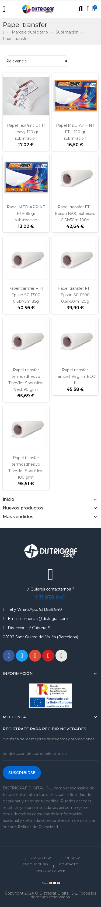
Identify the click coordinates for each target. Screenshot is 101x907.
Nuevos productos (23, 508)
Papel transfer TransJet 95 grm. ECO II (75, 376)
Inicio (8, 499)
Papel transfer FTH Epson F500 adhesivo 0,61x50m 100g (75, 213)
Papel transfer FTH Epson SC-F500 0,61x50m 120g (75, 295)
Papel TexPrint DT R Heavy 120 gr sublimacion (26, 132)
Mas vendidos (18, 516)
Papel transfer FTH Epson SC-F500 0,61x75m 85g (25, 295)
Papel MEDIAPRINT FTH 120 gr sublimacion (75, 132)
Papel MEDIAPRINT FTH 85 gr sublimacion (26, 213)
